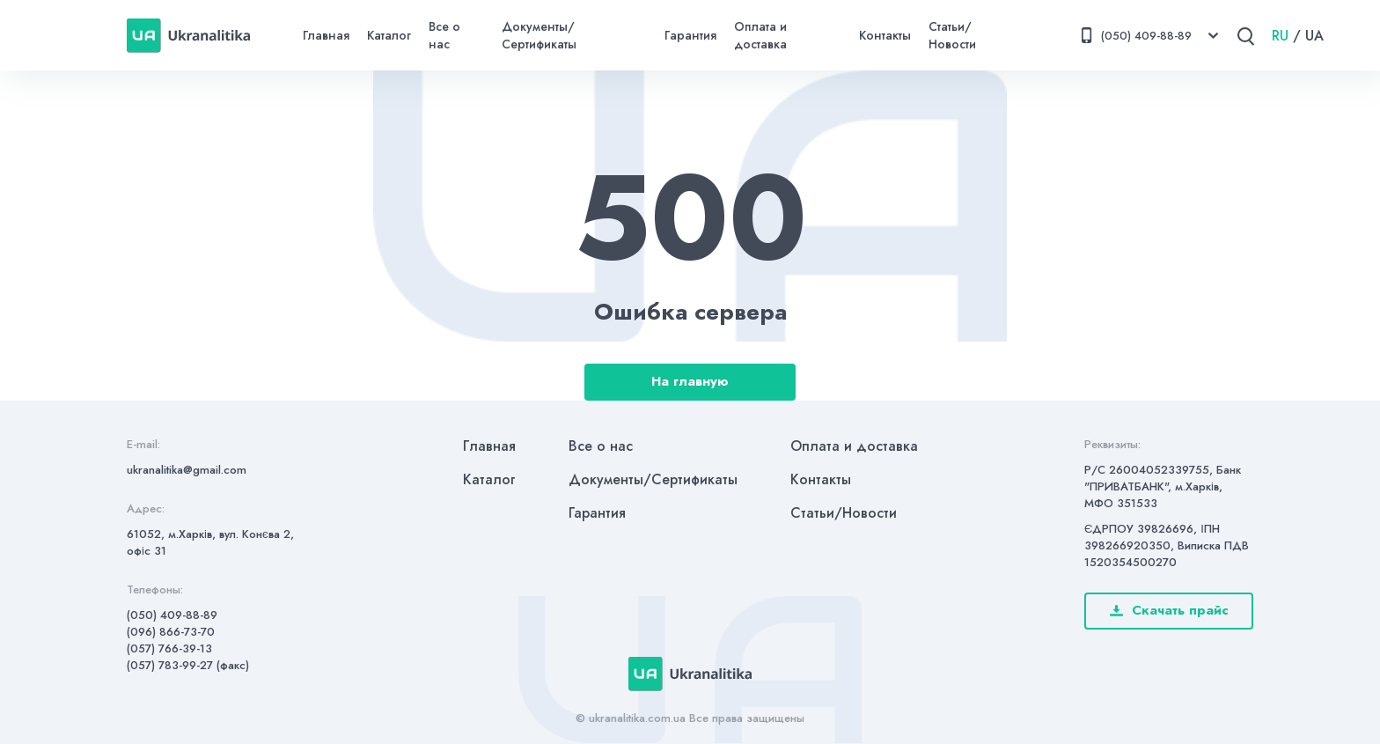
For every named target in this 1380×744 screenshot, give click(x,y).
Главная (326, 35)
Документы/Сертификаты (539, 35)
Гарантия (690, 35)
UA (1314, 36)
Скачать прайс (1169, 610)
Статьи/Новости (952, 35)
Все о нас (444, 35)
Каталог (389, 35)
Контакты (885, 35)
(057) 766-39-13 (169, 648)
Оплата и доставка (760, 35)
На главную (690, 381)
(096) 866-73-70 (171, 631)
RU (1280, 36)
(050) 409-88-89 (172, 615)
